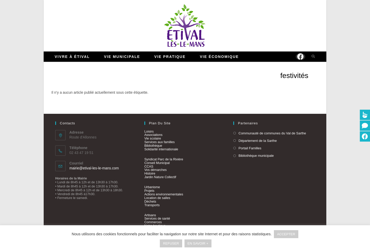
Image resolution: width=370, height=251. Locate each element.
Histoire (149, 173)
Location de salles (157, 198)
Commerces (153, 222)
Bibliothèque (153, 146)
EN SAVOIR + (198, 243)
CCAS (148, 166)
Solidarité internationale (161, 149)
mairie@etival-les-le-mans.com (94, 168)
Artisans (150, 215)
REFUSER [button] (171, 243)
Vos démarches (155, 170)
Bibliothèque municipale (256, 156)
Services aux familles (159, 142)
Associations (153, 135)
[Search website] (313, 57)
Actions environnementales (163, 194)
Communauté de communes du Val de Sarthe (272, 133)
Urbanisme (152, 187)
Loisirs (149, 131)
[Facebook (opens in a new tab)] (300, 56)
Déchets (150, 201)
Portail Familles (249, 148)
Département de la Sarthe (257, 141)
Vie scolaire (152, 138)
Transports (152, 205)
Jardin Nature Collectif (160, 177)
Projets (149, 191)
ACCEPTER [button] (286, 234)
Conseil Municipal (157, 163)
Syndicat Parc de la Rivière (163, 159)
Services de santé (157, 218)
